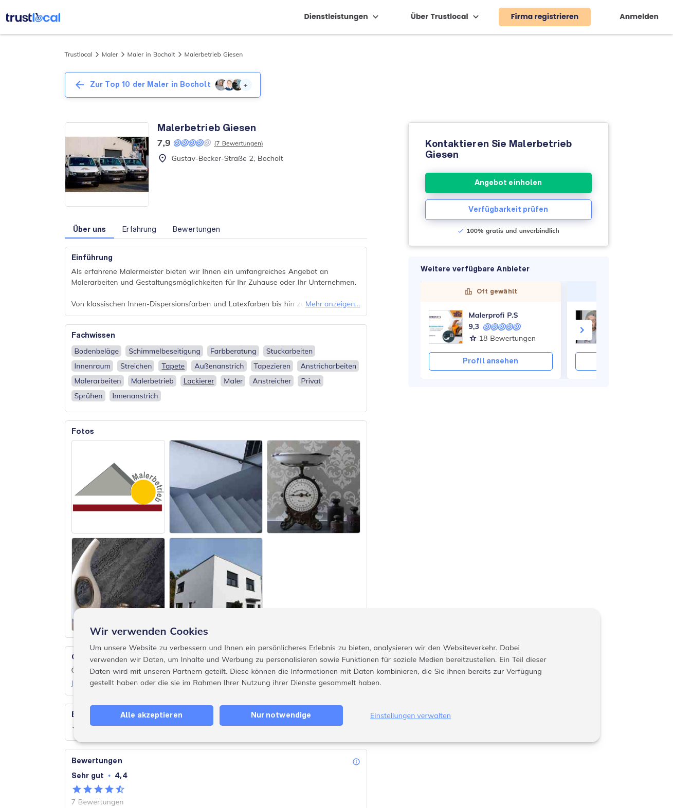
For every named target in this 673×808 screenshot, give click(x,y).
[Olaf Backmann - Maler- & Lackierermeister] (592, 327)
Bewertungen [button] (196, 229)
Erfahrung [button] (139, 229)
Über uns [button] (89, 229)
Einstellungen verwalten (410, 715)
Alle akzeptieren (151, 715)
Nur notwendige (281, 715)
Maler (110, 54)
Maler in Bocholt (151, 54)
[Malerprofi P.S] (446, 327)
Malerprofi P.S (493, 315)
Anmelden (639, 16)
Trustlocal (79, 54)
